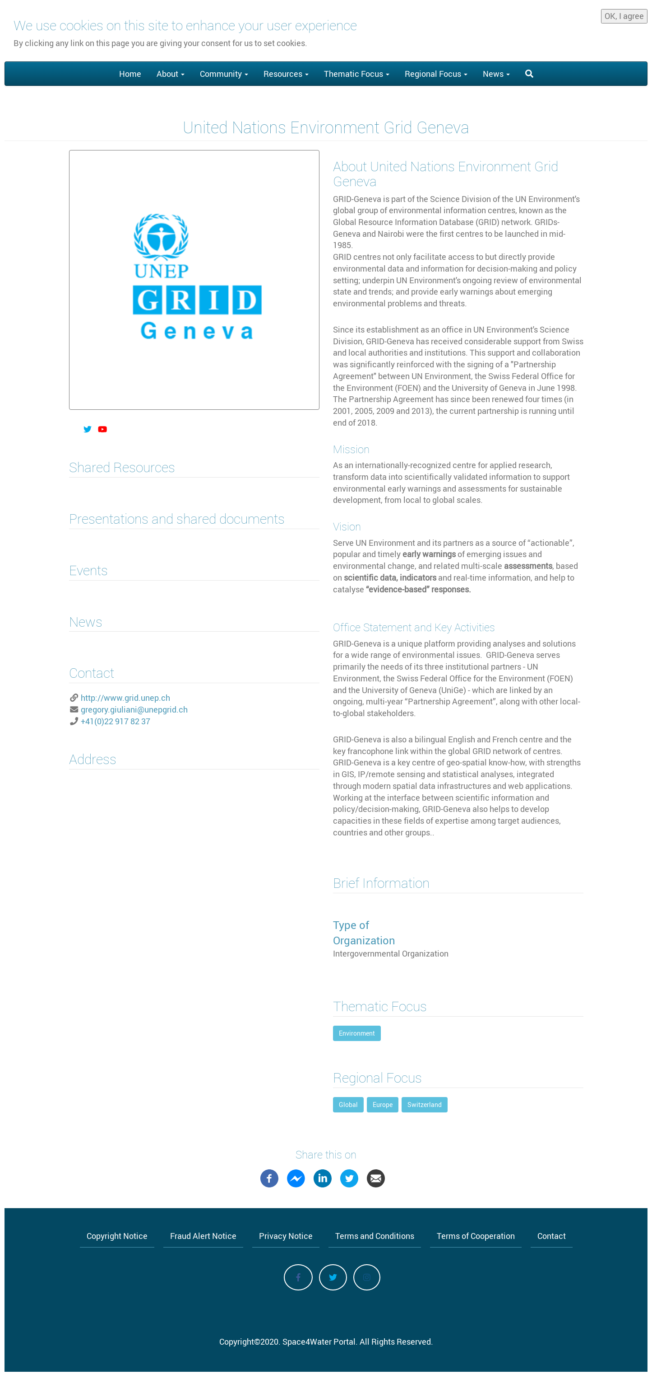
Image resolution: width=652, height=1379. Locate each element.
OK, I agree (624, 15)
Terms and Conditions (374, 1235)
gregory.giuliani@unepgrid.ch (134, 709)
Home (130, 73)
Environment (357, 1033)
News (496, 73)
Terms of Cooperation (476, 1235)
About (171, 73)
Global (348, 1104)
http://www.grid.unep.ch (125, 697)
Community (224, 73)
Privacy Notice (286, 1235)
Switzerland (424, 1104)
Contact (551, 1235)
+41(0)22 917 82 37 (115, 721)
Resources (286, 73)
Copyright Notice (117, 1235)
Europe (383, 1104)
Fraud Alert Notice (203, 1235)
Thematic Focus (356, 73)
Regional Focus (436, 73)
